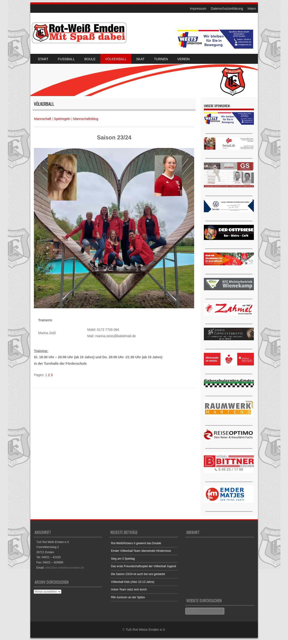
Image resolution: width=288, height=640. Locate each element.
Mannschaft (42, 119)
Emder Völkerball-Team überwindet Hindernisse (141, 551)
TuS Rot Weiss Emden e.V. (145, 629)
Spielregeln (62, 119)
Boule (90, 59)
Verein (183, 59)
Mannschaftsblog (85, 119)
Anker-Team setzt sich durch (129, 589)
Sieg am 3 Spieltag (123, 558)
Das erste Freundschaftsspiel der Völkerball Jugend (143, 566)
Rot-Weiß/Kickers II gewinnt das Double (136, 543)
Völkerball (116, 59)
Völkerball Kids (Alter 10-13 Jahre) (132, 582)
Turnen (161, 59)
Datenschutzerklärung (227, 8)
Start (43, 59)
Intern (251, 8)
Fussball (66, 59)
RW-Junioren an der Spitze (128, 597)
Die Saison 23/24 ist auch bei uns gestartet (138, 574)
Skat (140, 59)
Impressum (198, 8)
